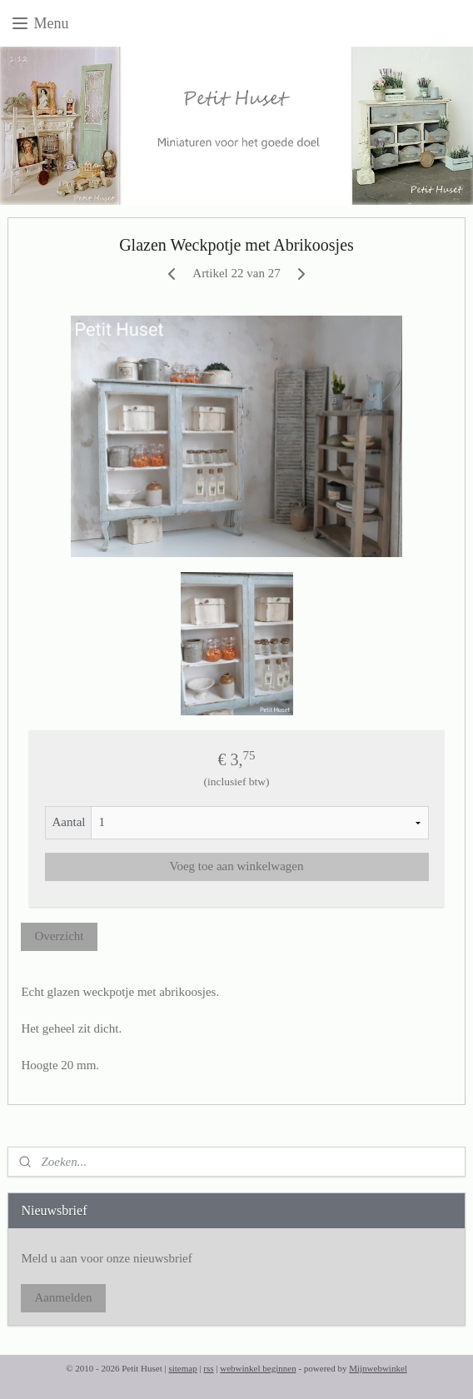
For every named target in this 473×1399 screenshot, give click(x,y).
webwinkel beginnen (258, 1368)
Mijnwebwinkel (378, 1368)
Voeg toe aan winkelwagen (237, 866)
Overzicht (58, 936)
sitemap (182, 1368)
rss (208, 1368)
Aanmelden (63, 1297)
